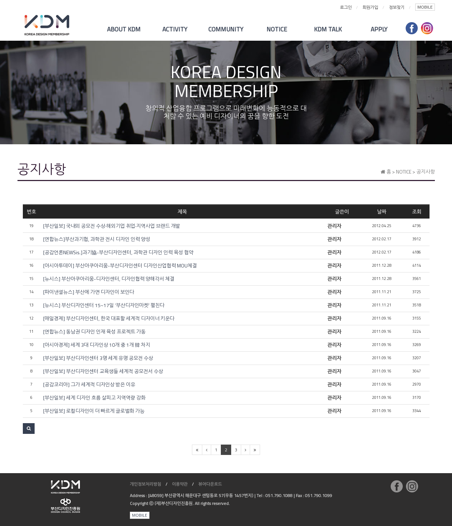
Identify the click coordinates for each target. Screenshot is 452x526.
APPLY (379, 29)
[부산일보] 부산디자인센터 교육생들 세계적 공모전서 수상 (103, 371)
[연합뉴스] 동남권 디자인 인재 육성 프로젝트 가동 (94, 331)
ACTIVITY (174, 29)
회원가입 (370, 7)
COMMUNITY (225, 29)
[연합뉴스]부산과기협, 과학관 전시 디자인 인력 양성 (96, 239)
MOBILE (425, 7)
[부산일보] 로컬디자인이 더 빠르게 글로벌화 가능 (93, 411)
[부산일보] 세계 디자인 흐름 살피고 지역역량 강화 (94, 397)
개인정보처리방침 (145, 484)
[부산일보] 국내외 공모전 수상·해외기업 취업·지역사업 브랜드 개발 (111, 226)
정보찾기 (397, 7)
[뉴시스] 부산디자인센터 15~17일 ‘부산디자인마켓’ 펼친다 (103, 305)
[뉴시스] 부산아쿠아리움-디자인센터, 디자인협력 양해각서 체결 (108, 278)
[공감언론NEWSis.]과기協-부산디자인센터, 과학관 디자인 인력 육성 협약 (118, 252)
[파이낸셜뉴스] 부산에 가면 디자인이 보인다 (88, 292)
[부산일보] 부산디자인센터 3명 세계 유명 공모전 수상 (98, 358)
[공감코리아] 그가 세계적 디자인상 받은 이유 (89, 384)
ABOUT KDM (124, 29)
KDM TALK (328, 29)
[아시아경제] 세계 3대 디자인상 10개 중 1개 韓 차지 (96, 345)
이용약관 (180, 484)
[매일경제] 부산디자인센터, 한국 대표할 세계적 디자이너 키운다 (108, 318)
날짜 (381, 211)
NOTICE (276, 29)
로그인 (346, 7)
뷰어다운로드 (210, 484)
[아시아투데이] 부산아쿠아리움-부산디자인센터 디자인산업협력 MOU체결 (120, 265)
